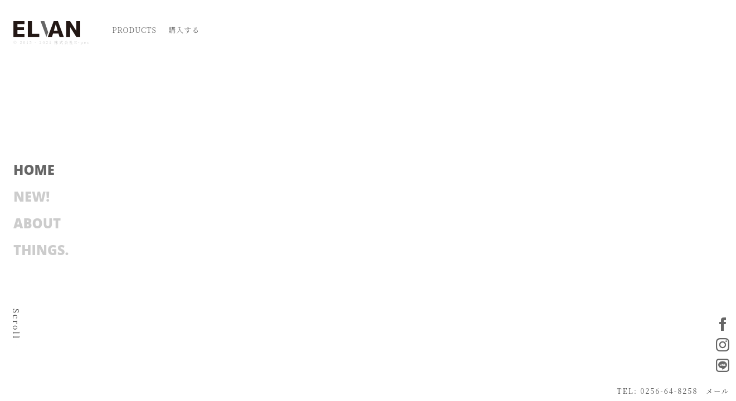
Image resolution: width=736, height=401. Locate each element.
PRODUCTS (134, 30)
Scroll (16, 324)
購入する (183, 30)
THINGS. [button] (41, 247)
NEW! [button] (31, 193)
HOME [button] (34, 167)
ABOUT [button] (37, 220)
